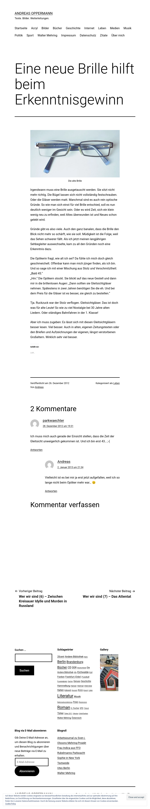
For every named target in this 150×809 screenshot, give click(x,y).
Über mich (118, 35)
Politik (19, 35)
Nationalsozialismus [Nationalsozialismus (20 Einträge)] (64, 702)
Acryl (34, 28)
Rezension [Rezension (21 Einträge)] (83, 702)
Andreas (39, 387)
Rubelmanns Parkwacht (71, 752)
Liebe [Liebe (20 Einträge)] (90, 690)
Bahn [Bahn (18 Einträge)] (86, 657)
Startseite (21, 28)
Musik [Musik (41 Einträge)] (77, 696)
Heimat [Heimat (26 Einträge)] (80, 686)
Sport (30, 35)
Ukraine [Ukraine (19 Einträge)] (75, 713)
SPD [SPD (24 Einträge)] (81, 708)
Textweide (63, 763)
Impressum (68, 35)
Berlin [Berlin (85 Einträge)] (61, 662)
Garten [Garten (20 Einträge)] (70, 681)
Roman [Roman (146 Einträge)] (63, 707)
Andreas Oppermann (34, 13)
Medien (115, 28)
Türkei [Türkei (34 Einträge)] (60, 713)
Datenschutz (88, 35)
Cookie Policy (10, 804)
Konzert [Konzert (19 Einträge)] (74, 690)
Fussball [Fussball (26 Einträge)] (85, 677)
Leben (102, 28)
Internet (89, 28)
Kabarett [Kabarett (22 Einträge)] (67, 690)
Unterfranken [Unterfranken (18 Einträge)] (83, 713)
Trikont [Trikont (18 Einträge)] (86, 708)
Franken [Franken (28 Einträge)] (61, 677)
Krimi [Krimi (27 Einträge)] (80, 690)
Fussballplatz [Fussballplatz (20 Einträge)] (62, 681)
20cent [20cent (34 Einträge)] (60, 656)
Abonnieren (27, 771)
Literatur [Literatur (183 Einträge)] (65, 695)
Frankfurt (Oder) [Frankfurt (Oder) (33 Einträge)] (73, 676)
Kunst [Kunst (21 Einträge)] (85, 690)
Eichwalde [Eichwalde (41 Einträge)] (83, 672)
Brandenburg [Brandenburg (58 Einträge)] (75, 662)
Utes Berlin (63, 768)
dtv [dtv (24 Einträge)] (75, 672)
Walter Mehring (47, 35)
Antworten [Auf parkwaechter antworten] (36, 449)
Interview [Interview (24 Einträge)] (88, 686)
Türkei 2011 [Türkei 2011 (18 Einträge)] (68, 713)
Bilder (45, 28)
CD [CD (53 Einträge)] (69, 667)
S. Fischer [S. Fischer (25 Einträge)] (75, 708)
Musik (127, 28)
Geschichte (73, 28)
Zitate (104, 35)
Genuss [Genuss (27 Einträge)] (77, 681)
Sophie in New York (68, 757)
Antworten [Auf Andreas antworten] (51, 491)
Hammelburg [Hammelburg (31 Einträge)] (63, 685)
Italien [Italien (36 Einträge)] (60, 690)
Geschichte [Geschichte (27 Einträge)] (86, 681)
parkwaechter (53, 421)
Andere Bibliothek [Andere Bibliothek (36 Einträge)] (74, 656)
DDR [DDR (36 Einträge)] (74, 667)
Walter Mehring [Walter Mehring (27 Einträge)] (64, 718)
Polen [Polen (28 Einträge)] (75, 702)
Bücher (57, 28)
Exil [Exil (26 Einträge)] (90, 672)
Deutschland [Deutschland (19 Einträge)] (81, 668)
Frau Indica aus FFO (68, 747)
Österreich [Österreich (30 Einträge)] (77, 718)
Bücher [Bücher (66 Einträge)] (62, 667)
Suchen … (20, 649)
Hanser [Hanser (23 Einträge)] (74, 686)
